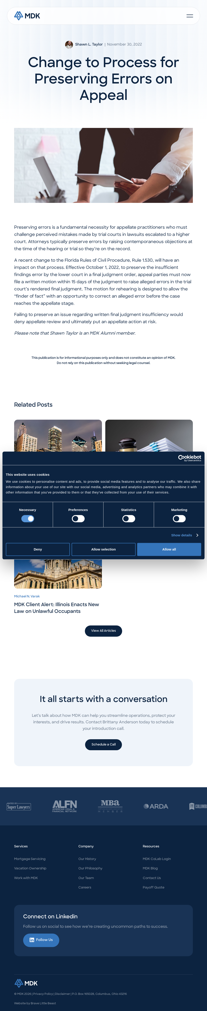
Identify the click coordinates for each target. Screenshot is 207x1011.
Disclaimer (62, 994)
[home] (27, 15)
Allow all (169, 549)
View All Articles (103, 631)
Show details (181, 535)
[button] (190, 16)
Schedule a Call (104, 744)
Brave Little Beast (43, 1003)
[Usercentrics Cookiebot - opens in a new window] (181, 458)
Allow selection (103, 549)
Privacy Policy (43, 994)
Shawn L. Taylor (89, 44)
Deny (38, 549)
